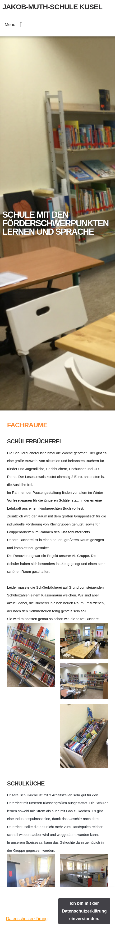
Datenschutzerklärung (26, 918)
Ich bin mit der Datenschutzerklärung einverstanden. (84, 911)
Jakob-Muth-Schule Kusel (52, 7)
